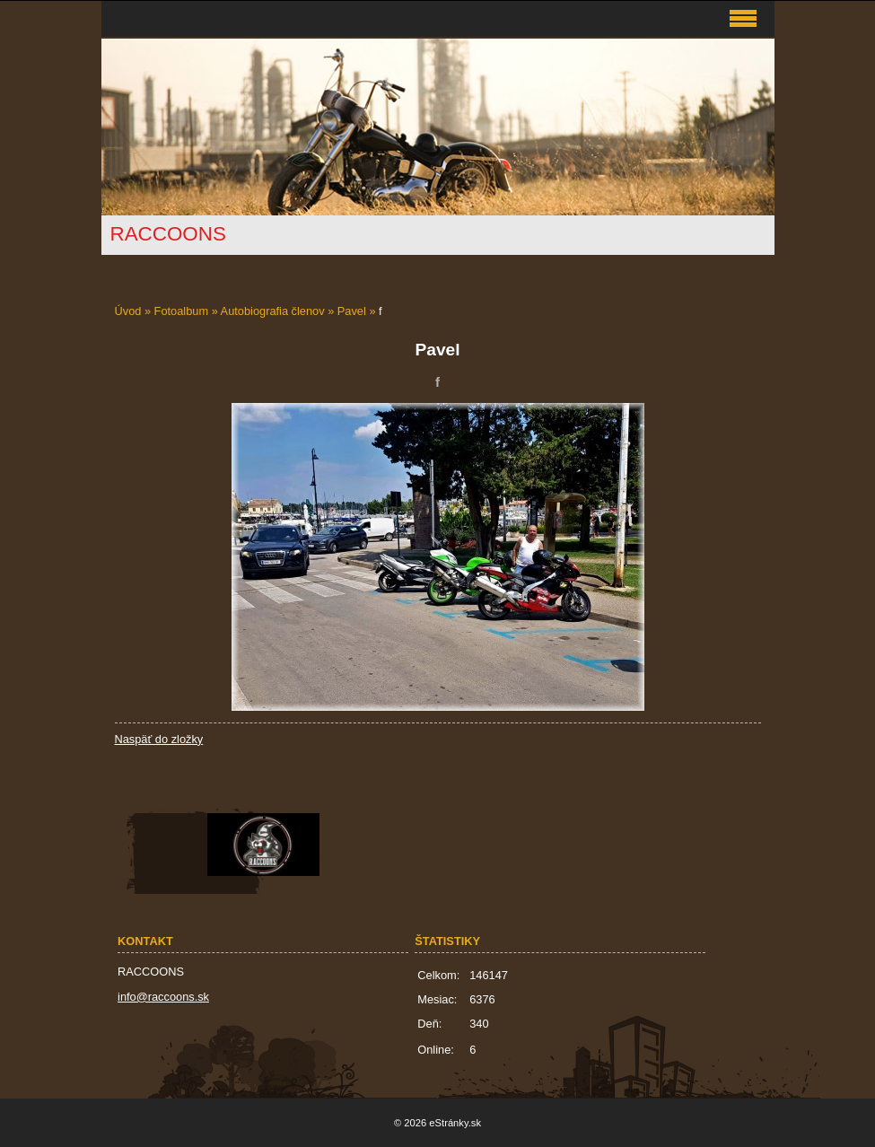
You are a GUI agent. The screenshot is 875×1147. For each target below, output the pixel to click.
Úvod (128, 311)
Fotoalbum (181, 311)
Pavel (351, 311)
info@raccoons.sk (163, 996)
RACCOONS (168, 234)
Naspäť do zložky (159, 739)
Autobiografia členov (273, 311)
